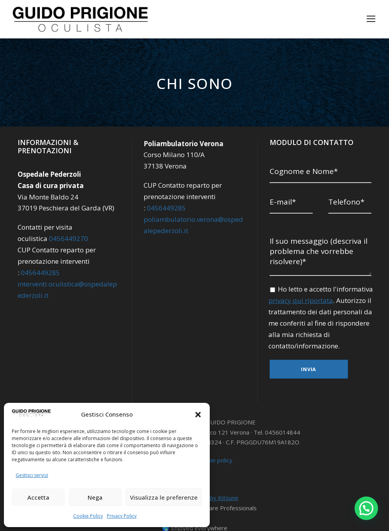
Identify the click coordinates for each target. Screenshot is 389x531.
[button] (198, 415)
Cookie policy (215, 445)
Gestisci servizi (31, 475)
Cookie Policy (88, 515)
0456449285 (39, 272)
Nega (99, 497)
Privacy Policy (121, 515)
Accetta (39, 497)
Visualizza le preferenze (166, 497)
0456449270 (65, 238)
